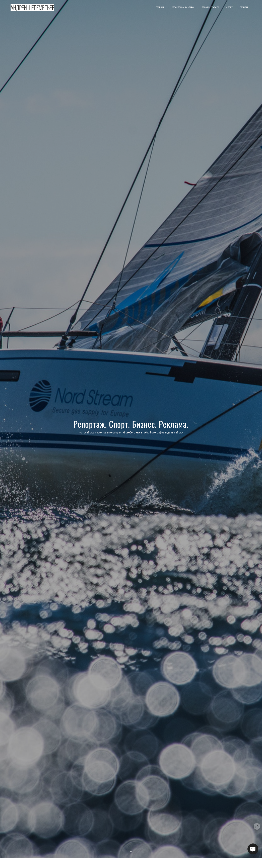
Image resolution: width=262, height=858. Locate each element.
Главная (160, 7)
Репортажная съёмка (183, 7)
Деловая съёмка (210, 7)
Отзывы (244, 7)
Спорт (229, 7)
